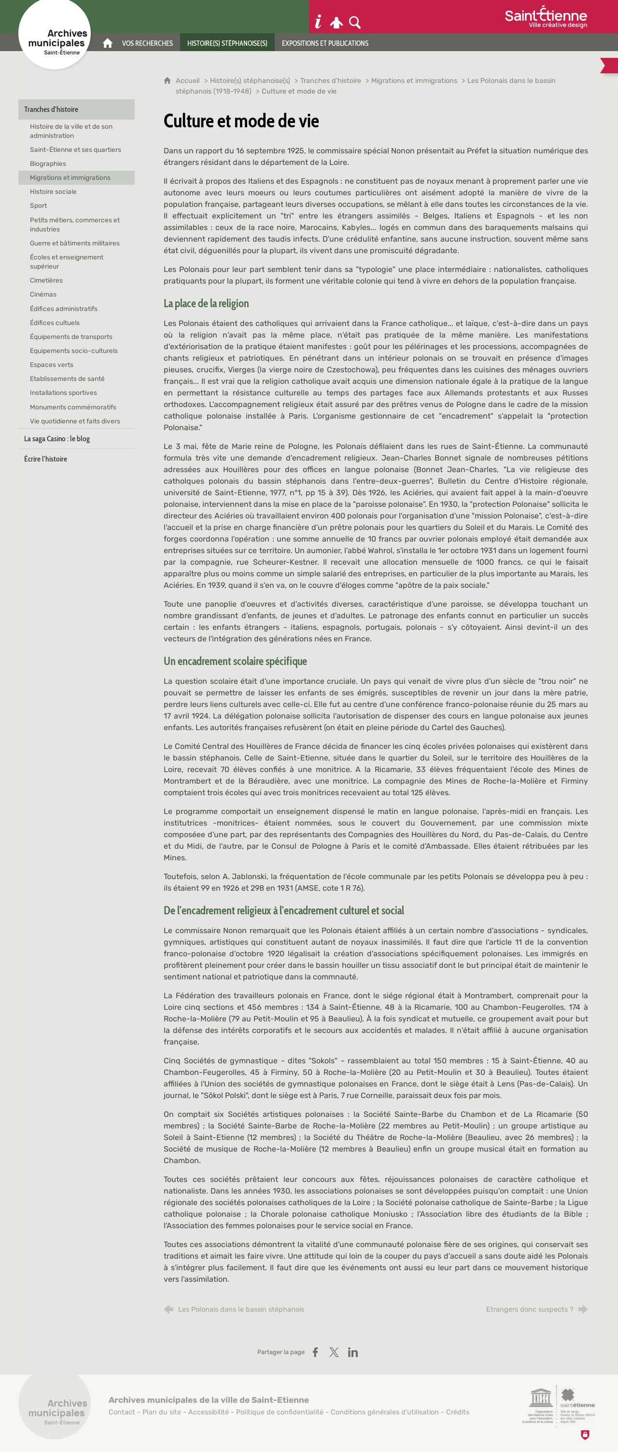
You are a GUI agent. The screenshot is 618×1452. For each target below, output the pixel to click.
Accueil (189, 81)
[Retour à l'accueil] (54, 1408)
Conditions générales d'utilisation (385, 1412)
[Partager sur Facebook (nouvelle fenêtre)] (315, 1352)
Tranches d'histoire (330, 81)
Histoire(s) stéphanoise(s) (250, 81)
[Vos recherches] (147, 42)
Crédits (457, 1412)
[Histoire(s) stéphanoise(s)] (227, 42)
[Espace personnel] (336, 16)
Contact (122, 1412)
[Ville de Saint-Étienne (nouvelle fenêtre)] (546, 16)
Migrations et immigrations (414, 81)
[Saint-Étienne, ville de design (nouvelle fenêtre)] (559, 1406)
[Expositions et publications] (325, 42)
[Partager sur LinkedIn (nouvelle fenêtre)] (353, 1352)
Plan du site (161, 1412)
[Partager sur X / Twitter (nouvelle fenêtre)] (334, 1352)
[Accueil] (107, 42)
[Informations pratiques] (318, 16)
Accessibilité (208, 1412)
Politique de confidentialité (279, 1412)
